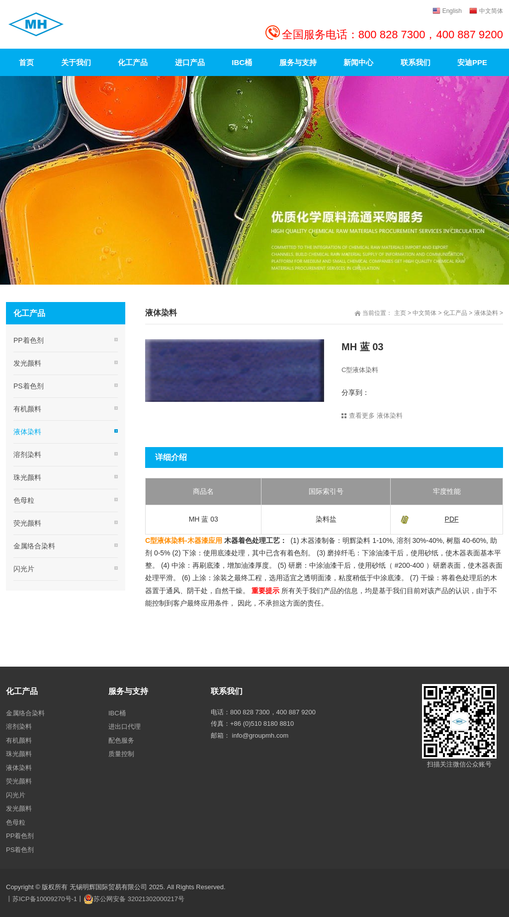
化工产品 (455, 312)
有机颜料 (27, 409)
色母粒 (23, 500)
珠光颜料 (27, 477)
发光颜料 (27, 363)
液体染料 (486, 312)
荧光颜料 (27, 523)
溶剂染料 (27, 454)
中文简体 (424, 312)
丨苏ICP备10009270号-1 (41, 899)
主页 (400, 312)
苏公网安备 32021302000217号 (138, 899)
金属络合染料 (34, 546)
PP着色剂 (28, 340)
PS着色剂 (28, 386)
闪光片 (23, 569)
